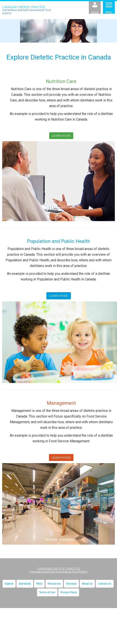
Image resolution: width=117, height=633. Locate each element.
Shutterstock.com (67, 539)
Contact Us (104, 583)
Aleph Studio (51, 539)
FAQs (39, 583)
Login (94, 8)
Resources (54, 583)
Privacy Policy (68, 592)
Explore (9, 583)
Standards (25, 583)
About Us (87, 583)
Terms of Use (47, 592)
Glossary (71, 583)
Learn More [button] (61, 135)
